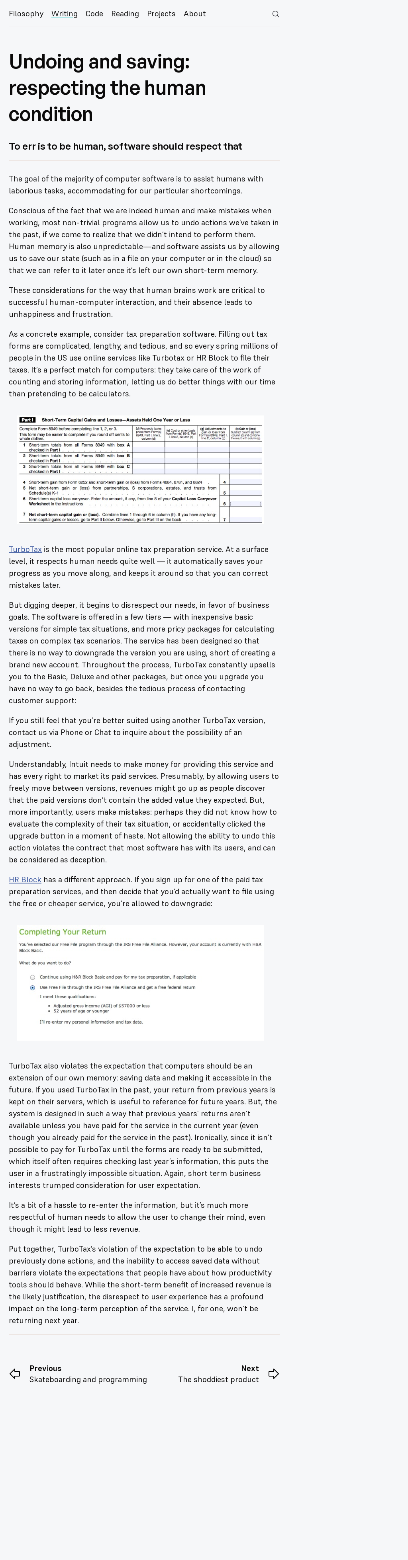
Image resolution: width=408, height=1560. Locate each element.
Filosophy (26, 13)
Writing (64, 13)
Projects (161, 13)
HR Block (25, 879)
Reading (125, 13)
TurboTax (25, 549)
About (195, 13)
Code (94, 13)
